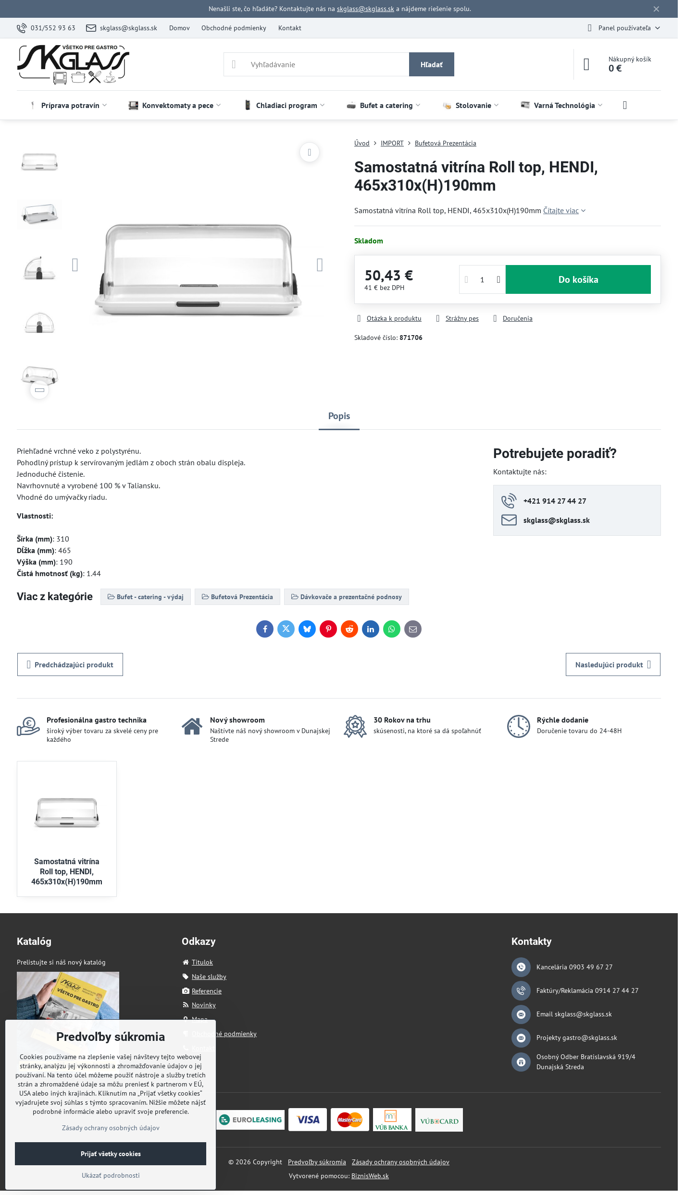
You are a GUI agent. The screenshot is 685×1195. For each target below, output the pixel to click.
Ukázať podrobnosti (111, 1175)
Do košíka (578, 279)
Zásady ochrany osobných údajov (400, 1162)
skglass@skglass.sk (365, 8)
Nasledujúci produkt (613, 664)
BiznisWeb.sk (370, 1175)
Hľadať (432, 64)
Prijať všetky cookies (111, 1153)
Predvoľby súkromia (317, 1162)
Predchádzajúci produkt (70, 664)
